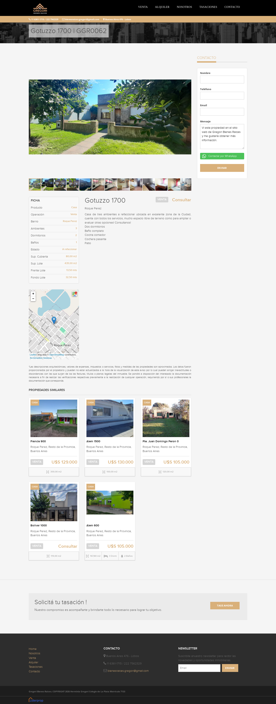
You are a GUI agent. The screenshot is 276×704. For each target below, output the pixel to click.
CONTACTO (232, 6)
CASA (35, 402)
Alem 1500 (93, 441)
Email (203, 105)
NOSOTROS (184, 6)
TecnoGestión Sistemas (41, 358)
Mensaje (205, 121)
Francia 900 (38, 441)
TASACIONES (208, 6)
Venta (32, 658)
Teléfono (205, 89)
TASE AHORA (225, 605)
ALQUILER (162, 6)
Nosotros (34, 653)
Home (33, 649)
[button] (188, 59)
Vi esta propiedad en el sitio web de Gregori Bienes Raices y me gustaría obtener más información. (222, 136)
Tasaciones (36, 666)
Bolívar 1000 (38, 525)
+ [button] (33, 294)
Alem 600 (92, 525)
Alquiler (33, 662)
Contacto (34, 671)
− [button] (33, 299)
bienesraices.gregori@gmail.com (80, 19)
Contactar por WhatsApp (222, 156)
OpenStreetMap (56, 355)
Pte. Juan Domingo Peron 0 (161, 441)
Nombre (205, 73)
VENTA (143, 6)
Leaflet (33, 355)
